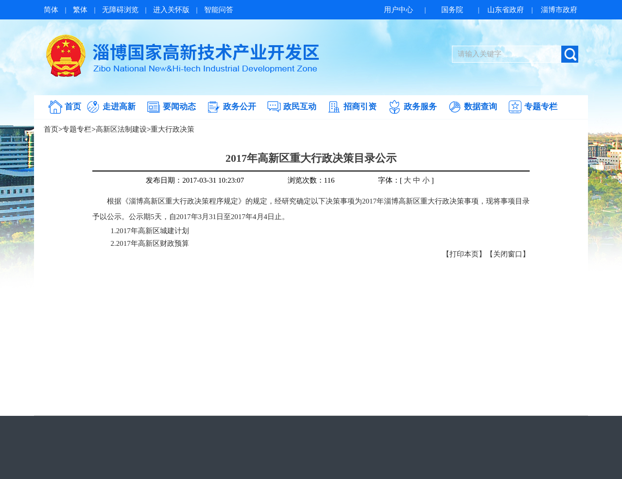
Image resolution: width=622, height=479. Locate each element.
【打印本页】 (464, 254)
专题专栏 (540, 106)
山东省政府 (505, 10)
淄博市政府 (559, 10)
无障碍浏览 (120, 10)
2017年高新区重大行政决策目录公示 (311, 158)
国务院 (452, 10)
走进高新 (119, 106)
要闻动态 (179, 106)
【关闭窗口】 (508, 254)
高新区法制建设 (121, 129)
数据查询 (480, 106)
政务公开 (239, 106)
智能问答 (218, 10)
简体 (51, 10)
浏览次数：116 (311, 180)
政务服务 (420, 106)
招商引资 (360, 106)
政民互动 (299, 106)
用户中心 (398, 10)
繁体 (80, 10)
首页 (73, 106)
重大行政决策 (172, 129)
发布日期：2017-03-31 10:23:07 (195, 180)
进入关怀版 (171, 10)
